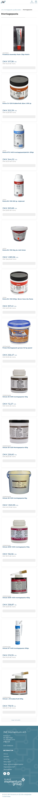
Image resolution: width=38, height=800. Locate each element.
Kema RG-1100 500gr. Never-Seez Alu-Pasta (18, 299)
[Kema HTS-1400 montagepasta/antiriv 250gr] (19, 136)
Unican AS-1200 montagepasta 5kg (15, 498)
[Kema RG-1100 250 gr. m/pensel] (19, 185)
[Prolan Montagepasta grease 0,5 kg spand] (19, 332)
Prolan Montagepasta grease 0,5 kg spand (17, 348)
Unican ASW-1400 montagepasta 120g (16, 547)
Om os (6, 754)
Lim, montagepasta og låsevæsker (11, 10)
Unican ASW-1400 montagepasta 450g (16, 597)
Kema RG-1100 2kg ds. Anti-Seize (14, 250)
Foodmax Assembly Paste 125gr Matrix (16, 54)
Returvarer (7, 762)
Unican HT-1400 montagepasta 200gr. (16, 648)
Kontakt (6, 756)
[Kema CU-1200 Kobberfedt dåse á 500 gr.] (19, 87)
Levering (6, 759)
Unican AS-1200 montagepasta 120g (15, 397)
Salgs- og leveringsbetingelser (13, 764)
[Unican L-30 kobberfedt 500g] (19, 683)
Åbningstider (8, 769)
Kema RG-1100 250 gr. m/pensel (14, 201)
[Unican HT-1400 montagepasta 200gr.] (19, 632)
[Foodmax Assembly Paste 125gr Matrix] (19, 38)
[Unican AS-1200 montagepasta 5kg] (19, 482)
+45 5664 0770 (10, 740)
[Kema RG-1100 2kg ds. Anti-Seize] (19, 234)
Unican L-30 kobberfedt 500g (13, 699)
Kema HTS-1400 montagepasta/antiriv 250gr (18, 152)
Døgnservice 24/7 (9, 767)
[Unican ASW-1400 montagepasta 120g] (19, 531)
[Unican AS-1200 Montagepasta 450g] (19, 431)
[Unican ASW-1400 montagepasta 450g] (19, 581)
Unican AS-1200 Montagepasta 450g (15, 447)
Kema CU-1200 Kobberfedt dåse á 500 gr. (17, 103)
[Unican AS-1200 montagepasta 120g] (19, 381)
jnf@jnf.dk (6, 742)
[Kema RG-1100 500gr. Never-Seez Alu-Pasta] (19, 283)
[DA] (3, 2)
